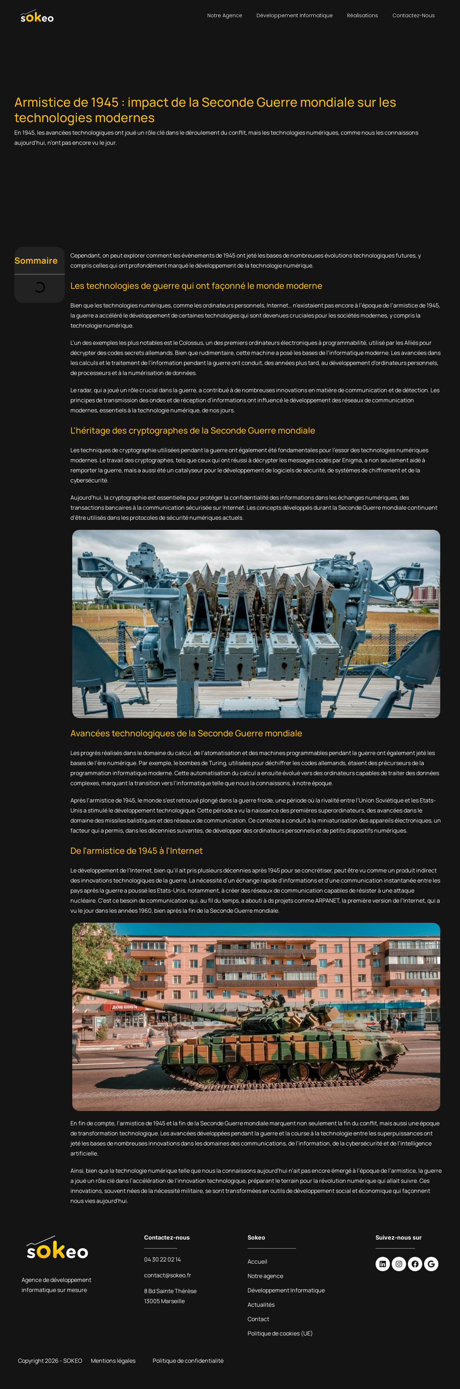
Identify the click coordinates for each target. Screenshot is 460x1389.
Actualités (261, 1305)
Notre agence (224, 15)
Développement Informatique (295, 15)
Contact (258, 1319)
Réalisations (362, 15)
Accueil (257, 1261)
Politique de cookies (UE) (280, 1333)
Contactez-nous (413, 15)
